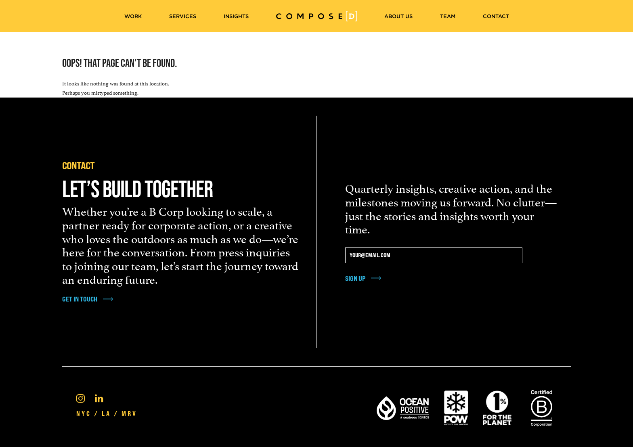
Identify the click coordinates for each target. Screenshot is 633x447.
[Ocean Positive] (403, 407)
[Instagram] (80, 397)
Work (133, 16)
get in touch (79, 299)
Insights (236, 16)
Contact (496, 16)
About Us (398, 16)
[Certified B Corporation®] (541, 407)
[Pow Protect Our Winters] (456, 407)
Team (447, 16)
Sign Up (355, 278)
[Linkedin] (99, 397)
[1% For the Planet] (497, 407)
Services (182, 16)
